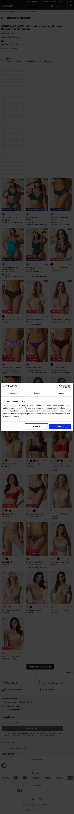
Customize (36, 426)
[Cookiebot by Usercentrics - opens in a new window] (61, 386)
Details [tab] (37, 393)
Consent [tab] (13, 393)
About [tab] (61, 393)
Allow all (60, 426)
